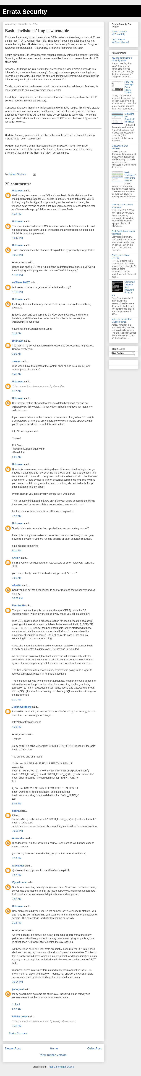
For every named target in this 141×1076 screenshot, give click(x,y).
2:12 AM (16, 333)
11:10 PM (17, 275)
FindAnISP (18, 605)
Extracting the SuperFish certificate (130, 118)
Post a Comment (18, 1033)
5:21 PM (16, 550)
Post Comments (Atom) (61, 1066)
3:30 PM (16, 699)
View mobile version (53, 1055)
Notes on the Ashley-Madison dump (122, 320)
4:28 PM (16, 727)
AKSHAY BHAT (21, 282)
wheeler (16, 585)
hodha (16, 810)
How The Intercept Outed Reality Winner (129, 87)
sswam (16, 361)
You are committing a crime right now (122, 59)
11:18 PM (17, 292)
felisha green (20, 1016)
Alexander (18, 838)
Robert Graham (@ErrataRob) (119, 32)
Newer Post (13, 1048)
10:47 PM (17, 238)
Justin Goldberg (21, 707)
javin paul (18, 989)
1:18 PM (16, 922)
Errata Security (25, 11)
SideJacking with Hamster (120, 147)
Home (54, 1048)
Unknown (17, 190)
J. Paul (16, 1004)
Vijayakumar (19, 882)
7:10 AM (16, 516)
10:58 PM (17, 255)
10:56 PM (17, 831)
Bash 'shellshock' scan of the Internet (130, 176)
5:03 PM (16, 803)
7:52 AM (16, 899)
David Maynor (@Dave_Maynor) (120, 40)
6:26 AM (16, 457)
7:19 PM (16, 858)
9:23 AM (16, 1009)
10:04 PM (17, 982)
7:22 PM (16, 875)
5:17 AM (16, 391)
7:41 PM (16, 1026)
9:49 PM (16, 214)
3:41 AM (16, 374)
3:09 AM (16, 354)
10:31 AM (17, 598)
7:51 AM (16, 578)
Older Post (94, 1048)
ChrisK (16, 557)
